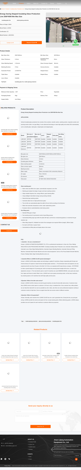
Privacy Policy (7, 465)
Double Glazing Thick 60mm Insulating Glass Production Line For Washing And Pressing (9, 215)
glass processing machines (45, 321)
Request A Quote (32, 42)
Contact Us (44, 3)
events (52, 3)
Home (14, 3)
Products (21, 3)
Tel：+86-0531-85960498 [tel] (7, 443)
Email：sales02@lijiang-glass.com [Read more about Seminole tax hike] (9, 445)
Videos (28, 3)
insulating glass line (56, 321)
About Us (35, 3)
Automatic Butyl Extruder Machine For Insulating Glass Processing (10, 387)
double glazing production (31, 321)
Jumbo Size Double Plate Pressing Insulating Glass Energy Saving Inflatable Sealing (30, 356)
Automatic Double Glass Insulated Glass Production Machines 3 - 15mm (50, 356)
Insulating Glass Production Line (17, 8)
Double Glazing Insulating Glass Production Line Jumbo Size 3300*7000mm (7, 159)
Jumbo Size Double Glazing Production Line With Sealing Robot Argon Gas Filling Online (10, 356)
